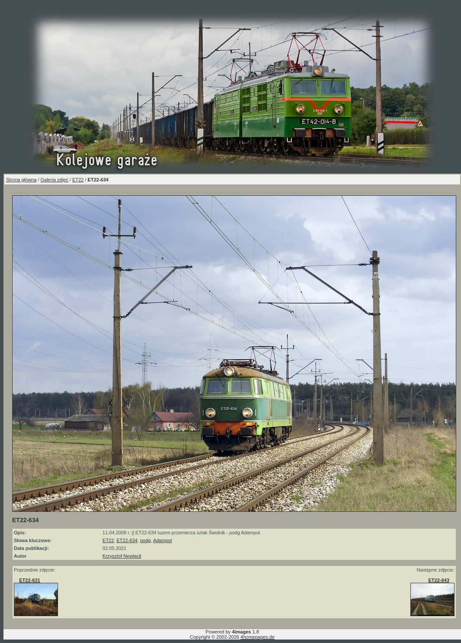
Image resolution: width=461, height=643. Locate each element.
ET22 (78, 179)
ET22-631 (29, 580)
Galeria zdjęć (54, 179)
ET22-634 (126, 540)
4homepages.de (258, 637)
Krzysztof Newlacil (122, 556)
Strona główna (21, 179)
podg (145, 540)
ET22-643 (438, 580)
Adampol (162, 540)
